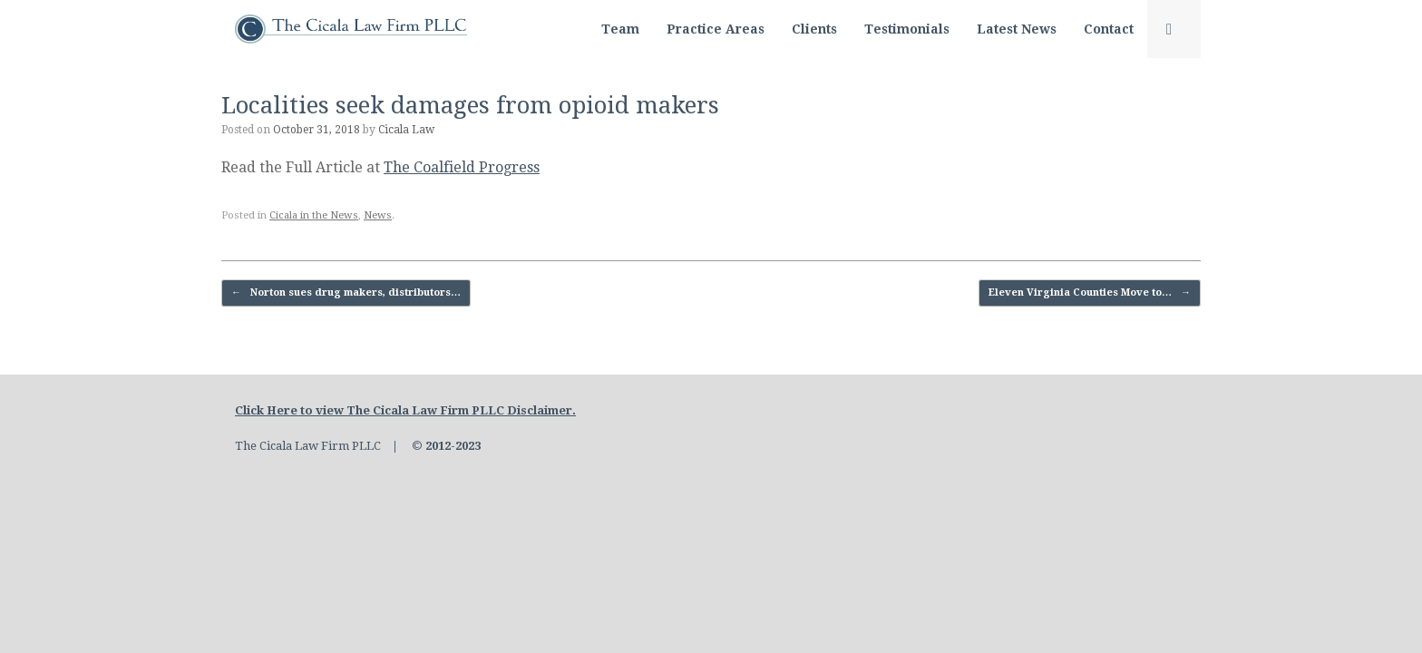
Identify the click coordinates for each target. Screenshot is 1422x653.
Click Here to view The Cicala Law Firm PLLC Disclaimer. (405, 410)
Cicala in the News (313, 215)
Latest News (1017, 29)
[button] (1174, 29)
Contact (1109, 29)
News (378, 215)
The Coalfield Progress (462, 167)
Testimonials (907, 29)
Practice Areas (716, 29)
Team (620, 29)
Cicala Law (406, 129)
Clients (814, 29)
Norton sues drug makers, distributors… (346, 293)
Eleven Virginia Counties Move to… (1090, 293)
